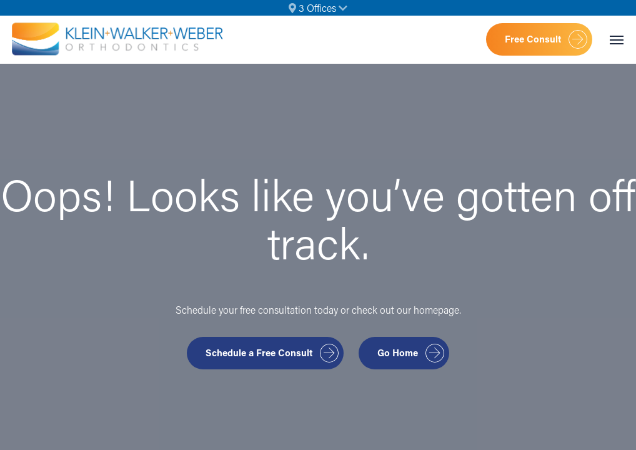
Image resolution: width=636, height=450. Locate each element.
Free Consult (533, 38)
